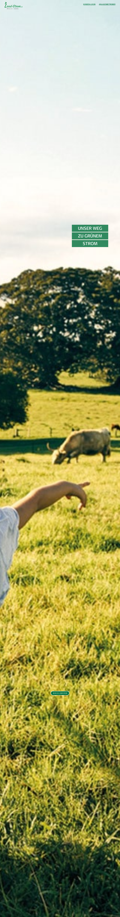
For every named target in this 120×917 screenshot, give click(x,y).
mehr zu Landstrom (60, 693)
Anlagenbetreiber (107, 4)
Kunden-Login (89, 4)
